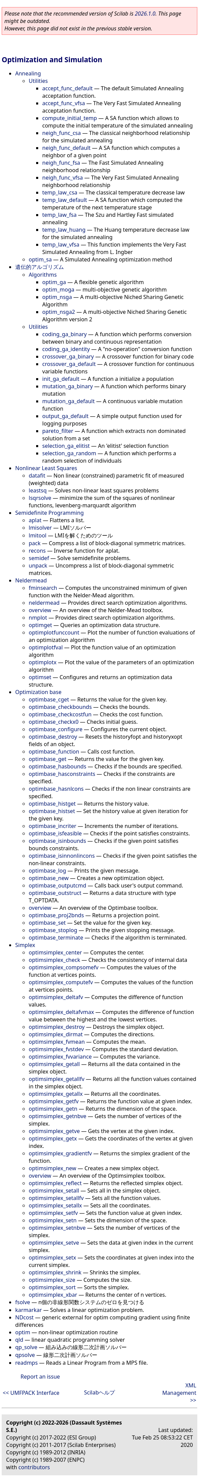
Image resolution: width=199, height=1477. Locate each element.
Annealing (28, 73)
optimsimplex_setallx (55, 1205)
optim (22, 1332)
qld (19, 1339)
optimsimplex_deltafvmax (61, 1012)
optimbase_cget (49, 699)
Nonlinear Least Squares (46, 468)
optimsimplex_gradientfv (60, 1153)
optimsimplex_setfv (53, 1213)
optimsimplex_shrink (55, 1272)
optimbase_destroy (53, 736)
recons (37, 550)
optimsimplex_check (54, 960)
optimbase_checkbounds (60, 707)
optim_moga (58, 289)
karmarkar (28, 1310)
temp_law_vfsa (60, 244)
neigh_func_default (66, 148)
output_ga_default (65, 416)
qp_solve (26, 1347)
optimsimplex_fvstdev (56, 1049)
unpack (38, 565)
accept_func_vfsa (63, 103)
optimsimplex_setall (54, 1190)
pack (35, 543)
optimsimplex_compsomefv (64, 967)
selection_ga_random (69, 453)
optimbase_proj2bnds (56, 915)
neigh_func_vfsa (62, 177)
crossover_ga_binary (68, 356)
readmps (26, 1362)
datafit (37, 475)
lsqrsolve (40, 498)
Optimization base (38, 692)
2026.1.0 (145, 13)
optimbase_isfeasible (55, 833)
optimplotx (42, 662)
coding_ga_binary (64, 334)
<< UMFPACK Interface (31, 1393)
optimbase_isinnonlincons (62, 855)
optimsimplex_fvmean (57, 1041)
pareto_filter (57, 431)
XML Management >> (179, 1393)
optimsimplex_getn (53, 1108)
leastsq (38, 490)
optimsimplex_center (55, 952)
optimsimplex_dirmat (56, 1034)
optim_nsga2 (58, 312)
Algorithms (43, 274)
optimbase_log (47, 870)
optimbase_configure (55, 729)
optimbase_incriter (52, 826)
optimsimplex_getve (54, 1131)
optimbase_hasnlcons (56, 788)
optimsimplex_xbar (53, 1294)
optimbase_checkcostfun (60, 714)
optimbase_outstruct (55, 893)
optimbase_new (49, 878)
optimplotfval (46, 647)
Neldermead (31, 580)
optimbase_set (47, 922)
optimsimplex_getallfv (56, 1079)
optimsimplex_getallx (56, 1094)
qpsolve (25, 1355)
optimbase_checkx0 (53, 721)
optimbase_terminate (56, 937)
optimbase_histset (52, 811)
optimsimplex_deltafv (56, 997)
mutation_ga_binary (67, 386)
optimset (40, 677)
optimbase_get (48, 759)
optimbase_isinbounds (57, 841)
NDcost (24, 1317)
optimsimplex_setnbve (57, 1227)
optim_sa (40, 259)
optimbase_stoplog (53, 930)
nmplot (38, 617)
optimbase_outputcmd (57, 885)
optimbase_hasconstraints (62, 774)
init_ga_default (60, 379)
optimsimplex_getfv (54, 1101)
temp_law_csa (59, 192)
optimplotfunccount (54, 632)
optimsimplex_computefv (61, 982)
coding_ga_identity (66, 349)
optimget (40, 625)
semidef (39, 558)
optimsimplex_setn (53, 1220)
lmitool (37, 535)
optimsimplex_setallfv (56, 1198)
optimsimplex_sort (52, 1287)
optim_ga (54, 282)
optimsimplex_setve (54, 1242)
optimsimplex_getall (54, 1064)
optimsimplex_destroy (57, 1027)
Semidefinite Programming (49, 512)
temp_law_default (64, 200)
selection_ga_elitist (66, 445)
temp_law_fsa (59, 214)
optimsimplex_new (52, 1168)
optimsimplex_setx (52, 1257)
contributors (34, 1467)
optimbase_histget (52, 803)
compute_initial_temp (69, 118)
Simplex (25, 945)
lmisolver (40, 527)
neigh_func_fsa (61, 162)
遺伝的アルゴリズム (39, 267)
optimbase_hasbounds (57, 766)
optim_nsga (57, 297)
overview (40, 610)
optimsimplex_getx (53, 1138)
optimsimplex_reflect (55, 1183)
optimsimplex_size (52, 1280)
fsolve (22, 1302)
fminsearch (43, 588)
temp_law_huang (63, 229)
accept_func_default (67, 88)
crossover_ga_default (69, 364)
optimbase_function (54, 751)
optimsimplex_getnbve (57, 1116)
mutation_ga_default (68, 401)
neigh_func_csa (61, 133)
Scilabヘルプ (99, 1392)
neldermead (44, 602)
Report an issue (40, 1376)
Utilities (38, 81)
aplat (35, 520)
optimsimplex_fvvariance (60, 1056)
